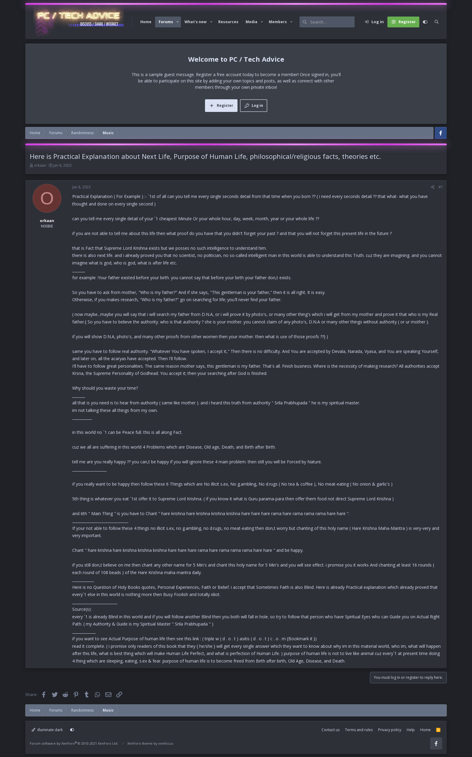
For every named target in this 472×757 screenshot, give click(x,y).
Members (278, 21)
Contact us (330, 729)
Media (251, 21)
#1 (441, 187)
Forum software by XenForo (74, 743)
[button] (177, 22)
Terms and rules (359, 729)
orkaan (40, 165)
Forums (166, 21)
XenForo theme (140, 743)
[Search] (332, 22)
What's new (195, 21)
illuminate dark (47, 729)
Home (145, 21)
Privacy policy (389, 729)
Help (411, 729)
